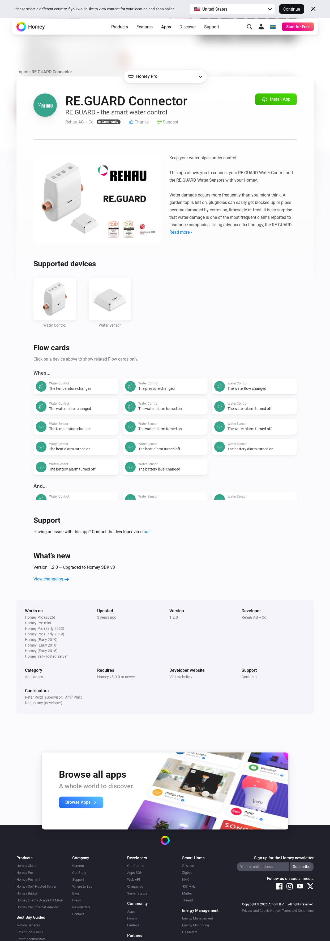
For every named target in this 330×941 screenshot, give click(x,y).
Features (144, 34)
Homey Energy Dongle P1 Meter (40, 900)
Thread (187, 900)
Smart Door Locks (30, 932)
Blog (75, 893)
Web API (133, 880)
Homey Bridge (26, 893)
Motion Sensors (28, 925)
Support (211, 34)
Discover (187, 34)
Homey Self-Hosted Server (36, 886)
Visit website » (181, 677)
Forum (132, 918)
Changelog (135, 886)
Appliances (34, 677)
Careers (78, 866)
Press (76, 900)
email (145, 531)
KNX (185, 880)
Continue (291, 9)
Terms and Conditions (298, 911)
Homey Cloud (26, 866)
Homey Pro (24, 873)
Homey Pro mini (28, 880)
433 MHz (188, 886)
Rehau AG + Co (254, 617)
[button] (232, 9)
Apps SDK (134, 873)
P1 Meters (190, 932)
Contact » (250, 677)
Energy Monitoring (195, 925)
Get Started (135, 866)
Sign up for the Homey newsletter (284, 858)
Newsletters (81, 907)
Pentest (133, 925)
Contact (78, 914)
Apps (166, 34)
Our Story (79, 873)
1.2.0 (173, 617)
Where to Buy (82, 886)
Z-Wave (188, 866)
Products (119, 34)
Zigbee (187, 873)
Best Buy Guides (30, 917)
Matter (187, 893)
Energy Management (197, 918)
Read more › (180, 232)
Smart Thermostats (31, 939)
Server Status (137, 893)
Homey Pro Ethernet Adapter (37, 907)
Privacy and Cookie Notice (261, 911)
